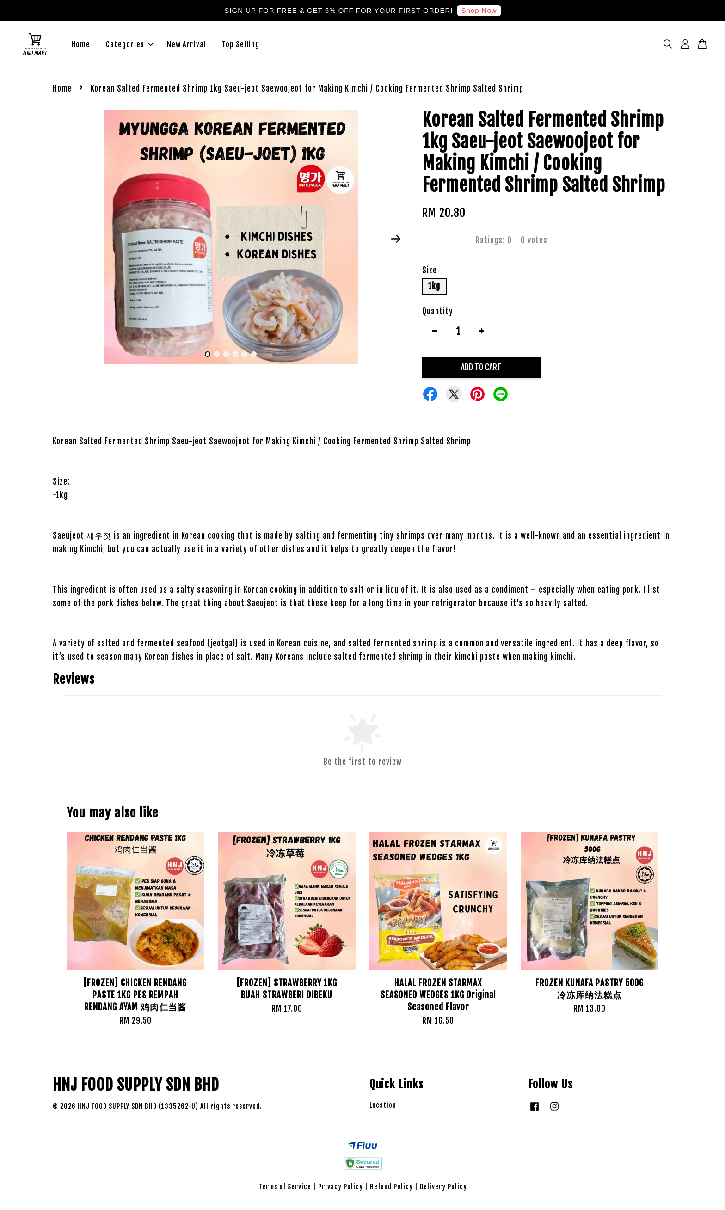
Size (429, 273)
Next (395, 242)
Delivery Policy (443, 1190)
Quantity (437, 315)
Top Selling (240, 46)
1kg (434, 289)
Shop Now (479, 10)
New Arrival (186, 46)
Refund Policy (391, 1190)
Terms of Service (284, 1190)
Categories (130, 46)
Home (81, 46)
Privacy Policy (340, 1190)
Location (382, 1109)
